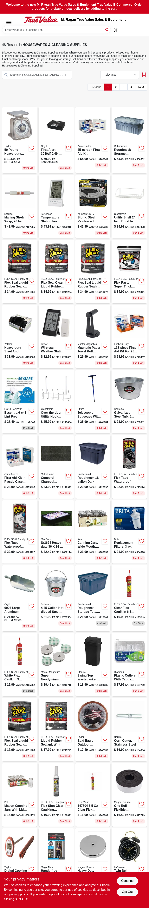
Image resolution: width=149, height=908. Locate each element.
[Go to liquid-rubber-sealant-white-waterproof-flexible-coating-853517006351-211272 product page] (93, 271)
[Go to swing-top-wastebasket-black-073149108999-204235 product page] (93, 665)
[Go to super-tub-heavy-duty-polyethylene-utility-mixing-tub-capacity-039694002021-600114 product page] (56, 532)
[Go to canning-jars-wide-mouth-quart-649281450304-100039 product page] (93, 532)
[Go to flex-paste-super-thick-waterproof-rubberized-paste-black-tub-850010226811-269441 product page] (129, 271)
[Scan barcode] (115, 30)
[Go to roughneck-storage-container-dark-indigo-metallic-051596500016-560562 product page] (129, 140)
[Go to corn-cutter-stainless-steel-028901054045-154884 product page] (129, 729)
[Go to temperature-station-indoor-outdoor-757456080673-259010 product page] (56, 206)
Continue (127, 880)
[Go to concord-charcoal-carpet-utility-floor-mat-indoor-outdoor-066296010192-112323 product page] (56, 467)
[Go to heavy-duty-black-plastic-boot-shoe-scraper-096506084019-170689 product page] (19, 337)
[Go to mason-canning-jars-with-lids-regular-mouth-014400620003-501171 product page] (19, 795)
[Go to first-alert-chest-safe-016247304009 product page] (56, 140)
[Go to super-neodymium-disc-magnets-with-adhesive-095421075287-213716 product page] (56, 665)
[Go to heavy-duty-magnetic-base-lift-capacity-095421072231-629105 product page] (93, 860)
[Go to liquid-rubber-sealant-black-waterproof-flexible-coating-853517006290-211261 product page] (19, 271)
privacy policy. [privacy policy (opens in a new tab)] (19, 894)
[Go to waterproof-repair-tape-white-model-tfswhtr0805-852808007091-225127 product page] (19, 532)
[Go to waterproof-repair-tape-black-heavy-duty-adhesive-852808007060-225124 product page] (129, 467)
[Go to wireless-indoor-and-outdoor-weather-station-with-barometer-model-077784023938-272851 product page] (56, 337)
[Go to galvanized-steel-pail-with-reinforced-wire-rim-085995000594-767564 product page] (56, 598)
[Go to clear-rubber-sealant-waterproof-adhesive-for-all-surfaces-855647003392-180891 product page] (56, 795)
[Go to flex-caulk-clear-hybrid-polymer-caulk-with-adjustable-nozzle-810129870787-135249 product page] (129, 598)
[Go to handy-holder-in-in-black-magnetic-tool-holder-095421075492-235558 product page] (93, 337)
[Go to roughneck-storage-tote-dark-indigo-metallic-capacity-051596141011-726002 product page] (93, 598)
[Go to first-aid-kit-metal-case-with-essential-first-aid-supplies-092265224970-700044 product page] (93, 140)
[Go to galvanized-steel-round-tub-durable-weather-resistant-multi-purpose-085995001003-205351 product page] (129, 401)
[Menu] (8, 22)
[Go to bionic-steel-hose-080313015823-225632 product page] (93, 206)
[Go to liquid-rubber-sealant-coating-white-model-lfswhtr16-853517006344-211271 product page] (56, 729)
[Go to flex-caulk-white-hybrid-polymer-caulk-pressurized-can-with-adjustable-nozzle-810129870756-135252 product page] (19, 665)
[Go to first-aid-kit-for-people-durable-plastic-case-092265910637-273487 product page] (129, 337)
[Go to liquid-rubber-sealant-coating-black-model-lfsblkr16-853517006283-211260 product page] (19, 729)
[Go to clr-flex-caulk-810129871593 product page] (93, 795)
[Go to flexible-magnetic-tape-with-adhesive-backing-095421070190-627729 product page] (129, 795)
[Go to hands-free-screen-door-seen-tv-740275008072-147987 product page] (56, 860)
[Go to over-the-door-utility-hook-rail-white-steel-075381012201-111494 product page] (56, 401)
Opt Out (127, 891)
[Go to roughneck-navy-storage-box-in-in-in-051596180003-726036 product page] (93, 467)
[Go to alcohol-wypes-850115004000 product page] (19, 401)
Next (141, 87)
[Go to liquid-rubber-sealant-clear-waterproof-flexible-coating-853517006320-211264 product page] (56, 271)
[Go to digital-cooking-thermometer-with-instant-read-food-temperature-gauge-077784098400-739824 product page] (19, 860)
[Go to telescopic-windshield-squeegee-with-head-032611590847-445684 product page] (93, 401)
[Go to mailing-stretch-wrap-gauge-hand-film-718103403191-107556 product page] (19, 206)
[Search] (107, 29)
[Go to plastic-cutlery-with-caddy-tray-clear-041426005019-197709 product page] (129, 665)
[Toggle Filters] (144, 75)
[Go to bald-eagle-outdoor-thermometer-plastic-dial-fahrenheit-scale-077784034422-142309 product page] (93, 729)
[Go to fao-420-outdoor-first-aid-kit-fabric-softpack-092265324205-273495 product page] (19, 467)
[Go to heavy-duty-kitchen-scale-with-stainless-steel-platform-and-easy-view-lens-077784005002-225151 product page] (19, 140)
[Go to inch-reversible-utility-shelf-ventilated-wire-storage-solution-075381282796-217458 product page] (129, 206)
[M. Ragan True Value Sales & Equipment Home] (40, 19)
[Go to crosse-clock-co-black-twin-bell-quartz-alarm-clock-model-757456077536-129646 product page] (129, 860)
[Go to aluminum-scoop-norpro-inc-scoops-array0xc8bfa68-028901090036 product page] (19, 598)
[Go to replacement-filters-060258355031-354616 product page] (129, 532)
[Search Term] (56, 30)
